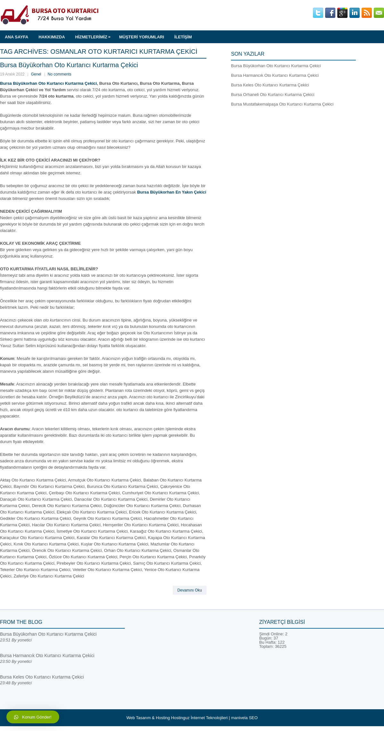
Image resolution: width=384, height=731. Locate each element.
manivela (239, 717)
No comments (59, 74)
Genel (36, 74)
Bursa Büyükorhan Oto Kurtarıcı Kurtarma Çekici (69, 64)
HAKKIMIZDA (51, 37)
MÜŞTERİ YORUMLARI (141, 37)
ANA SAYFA (16, 37)
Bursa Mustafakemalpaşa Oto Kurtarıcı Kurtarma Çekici (282, 104)
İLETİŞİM (183, 37)
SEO (253, 717)
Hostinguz (180, 717)
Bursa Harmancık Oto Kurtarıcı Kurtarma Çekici (275, 75)
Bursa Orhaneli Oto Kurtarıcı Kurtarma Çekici (272, 94)
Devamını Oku (189, 590)
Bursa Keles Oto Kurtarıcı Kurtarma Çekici (270, 85)
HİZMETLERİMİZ (94, 34)
